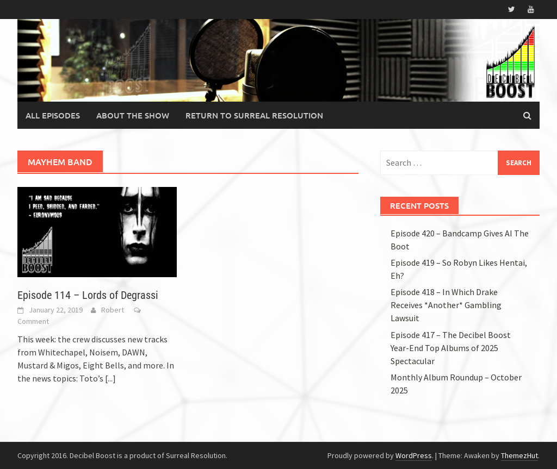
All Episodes (53, 115)
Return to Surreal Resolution (254, 115)
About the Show (132, 115)
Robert (112, 310)
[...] (110, 378)
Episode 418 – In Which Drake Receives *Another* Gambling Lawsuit (446, 304)
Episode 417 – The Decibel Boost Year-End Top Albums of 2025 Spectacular (451, 347)
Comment (33, 321)
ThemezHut (519, 455)
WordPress (413, 455)
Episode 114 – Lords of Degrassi (87, 295)
